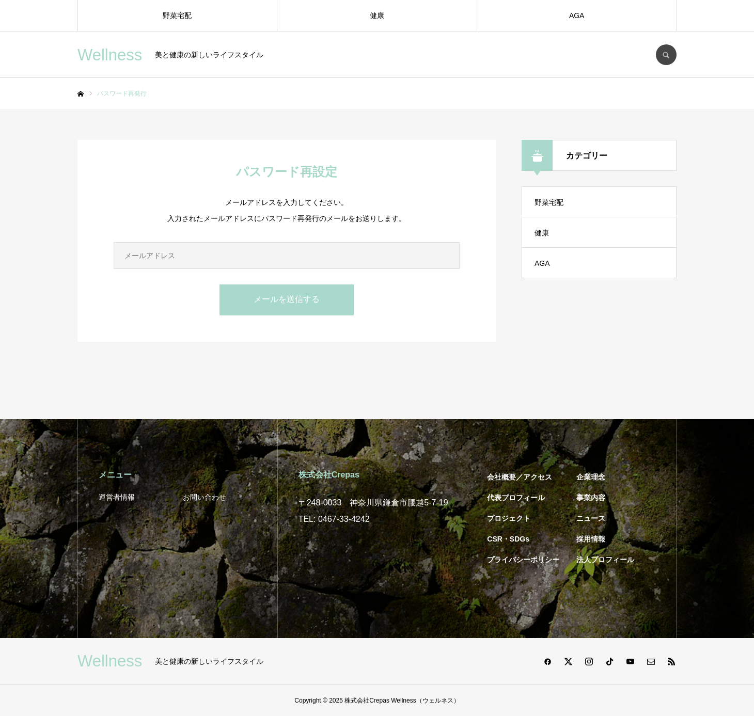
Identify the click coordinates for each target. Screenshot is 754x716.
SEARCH (666, 54)
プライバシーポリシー (523, 559)
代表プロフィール (516, 498)
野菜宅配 (177, 15)
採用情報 (590, 539)
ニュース (590, 518)
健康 (377, 15)
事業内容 (590, 498)
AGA (577, 15)
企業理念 (590, 477)
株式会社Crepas (366, 700)
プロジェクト (508, 518)
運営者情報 (117, 497)
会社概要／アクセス (519, 477)
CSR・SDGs (508, 539)
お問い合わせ (204, 497)
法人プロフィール (605, 559)
